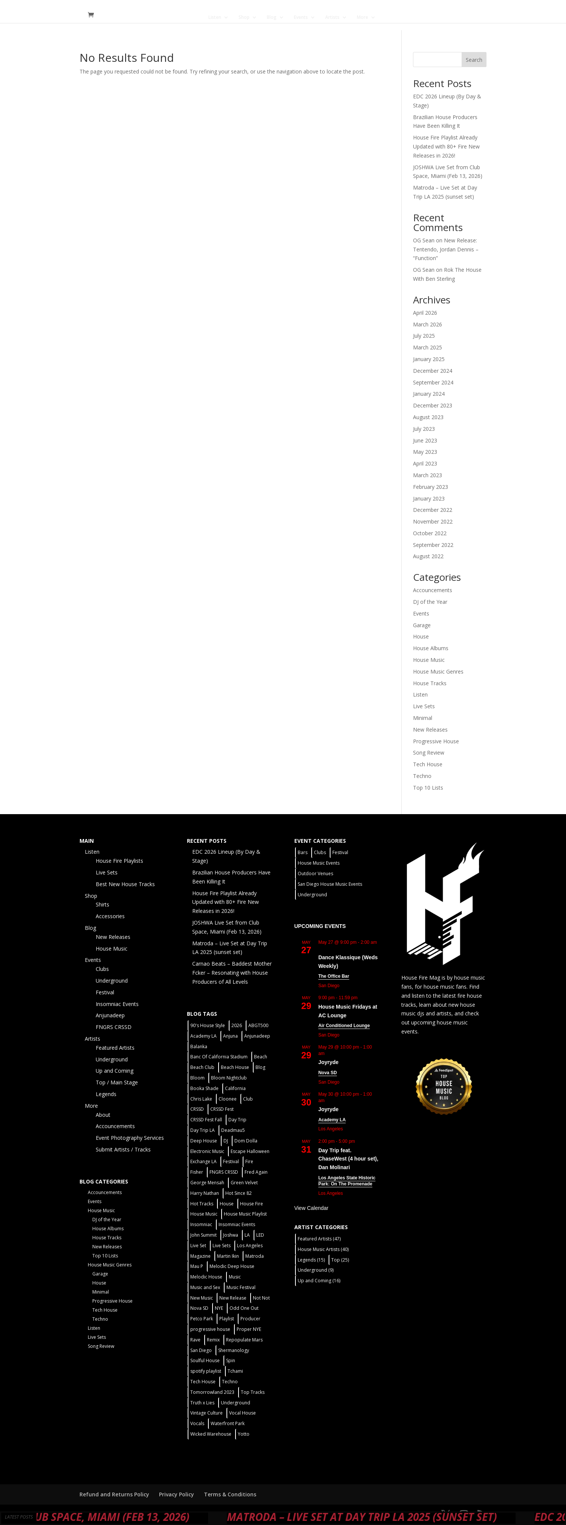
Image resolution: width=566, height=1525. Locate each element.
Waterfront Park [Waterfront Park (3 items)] (228, 1423)
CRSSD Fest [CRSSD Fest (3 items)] (222, 1109)
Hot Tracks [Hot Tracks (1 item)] (201, 1203)
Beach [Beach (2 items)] (260, 1056)
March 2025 (427, 347)
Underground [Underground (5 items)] (235, 1402)
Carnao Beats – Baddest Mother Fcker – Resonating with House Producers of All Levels (232, 972)
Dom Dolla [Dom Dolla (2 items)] (245, 1141)
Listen (214, 17)
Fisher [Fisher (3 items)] (196, 1172)
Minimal (422, 717)
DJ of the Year (430, 601)
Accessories (110, 916)
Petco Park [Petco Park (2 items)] (201, 1318)
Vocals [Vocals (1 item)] (197, 1423)
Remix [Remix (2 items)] (213, 1340)
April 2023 (425, 463)
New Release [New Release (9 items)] (232, 1298)
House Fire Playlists (119, 860)
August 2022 (428, 556)
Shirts (102, 904)
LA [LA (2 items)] (247, 1235)
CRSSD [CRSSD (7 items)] (197, 1109)
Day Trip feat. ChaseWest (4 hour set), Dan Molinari (348, 1158)
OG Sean (423, 240)
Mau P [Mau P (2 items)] (196, 1266)
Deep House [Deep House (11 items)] (203, 1141)
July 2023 (424, 428)
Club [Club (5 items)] (248, 1099)
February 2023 (430, 486)
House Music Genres (438, 671)
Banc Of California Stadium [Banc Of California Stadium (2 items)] (219, 1056)
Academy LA (332, 1119)
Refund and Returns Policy (114, 1494)
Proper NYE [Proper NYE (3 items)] (249, 1329)
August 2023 (428, 417)
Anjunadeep (110, 1015)
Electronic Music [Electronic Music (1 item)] (207, 1151)
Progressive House (436, 741)
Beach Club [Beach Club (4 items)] (202, 1067)
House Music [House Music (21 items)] (203, 1214)
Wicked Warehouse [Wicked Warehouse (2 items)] (210, 1434)
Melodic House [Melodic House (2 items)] (206, 1277)
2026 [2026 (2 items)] (236, 1025)
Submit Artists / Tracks (123, 1149)
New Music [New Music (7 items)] (201, 1298)
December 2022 (432, 509)
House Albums (430, 648)
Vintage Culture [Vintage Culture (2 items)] (206, 1413)
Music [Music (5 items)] (235, 1277)
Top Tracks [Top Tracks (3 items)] (253, 1392)
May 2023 (425, 451)
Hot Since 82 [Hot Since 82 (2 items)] (238, 1193)
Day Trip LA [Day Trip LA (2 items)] (202, 1130)
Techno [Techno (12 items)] (230, 1381)
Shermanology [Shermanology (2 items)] (233, 1350)
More (362, 17)
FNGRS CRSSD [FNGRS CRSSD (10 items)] (224, 1172)
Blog (272, 17)
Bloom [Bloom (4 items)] (197, 1078)
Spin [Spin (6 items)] (230, 1360)
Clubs (102, 968)
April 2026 (425, 312)
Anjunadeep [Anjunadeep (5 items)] (257, 1036)
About (103, 1114)
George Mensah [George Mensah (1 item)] (207, 1182)
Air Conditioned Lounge (344, 1025)
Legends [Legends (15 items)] (311, 1260)
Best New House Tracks (125, 884)
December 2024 (432, 370)
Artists (332, 17)
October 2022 (430, 533)
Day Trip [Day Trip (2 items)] (237, 1119)
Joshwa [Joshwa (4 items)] (230, 1235)
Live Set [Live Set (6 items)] (198, 1245)
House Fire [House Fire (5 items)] (251, 1203)
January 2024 (429, 393)
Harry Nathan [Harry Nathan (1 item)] (204, 1193)
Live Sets (424, 706)
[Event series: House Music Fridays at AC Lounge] (362, 997)
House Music (429, 659)
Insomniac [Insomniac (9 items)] (201, 1224)
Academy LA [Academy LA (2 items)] (203, 1036)
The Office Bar (333, 976)
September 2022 (433, 544)
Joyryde (328, 1062)
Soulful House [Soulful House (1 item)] (205, 1360)
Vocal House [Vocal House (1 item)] (242, 1413)
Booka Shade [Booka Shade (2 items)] (204, 1088)
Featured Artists (115, 1047)
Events (301, 17)
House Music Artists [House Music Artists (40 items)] (323, 1249)
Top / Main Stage (117, 1082)
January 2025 (429, 359)
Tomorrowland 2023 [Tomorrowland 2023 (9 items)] (212, 1392)
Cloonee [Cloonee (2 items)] (228, 1099)
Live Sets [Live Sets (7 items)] (222, 1245)
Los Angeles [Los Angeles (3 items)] (250, 1245)
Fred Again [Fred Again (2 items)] (256, 1172)
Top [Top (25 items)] (340, 1260)
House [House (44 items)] (227, 1203)
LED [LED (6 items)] (260, 1235)
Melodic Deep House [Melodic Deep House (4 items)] (232, 1266)
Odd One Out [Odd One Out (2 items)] (244, 1308)
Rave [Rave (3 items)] (195, 1340)
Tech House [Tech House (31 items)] (203, 1381)
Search (474, 59)
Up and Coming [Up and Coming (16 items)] (319, 1280)
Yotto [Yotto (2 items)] (243, 1434)
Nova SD (327, 1072)
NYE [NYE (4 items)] (219, 1308)
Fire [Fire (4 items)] (249, 1161)
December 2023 (432, 405)
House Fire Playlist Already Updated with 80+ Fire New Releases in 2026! (446, 146)
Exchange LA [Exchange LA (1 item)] (203, 1161)
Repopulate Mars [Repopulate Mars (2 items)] (244, 1340)
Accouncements (432, 590)
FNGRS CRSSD (114, 1026)
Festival (105, 992)
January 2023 (429, 498)
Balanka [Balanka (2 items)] (198, 1046)
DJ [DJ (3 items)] (225, 1141)
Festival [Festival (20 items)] (231, 1161)
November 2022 (433, 521)
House (421, 636)
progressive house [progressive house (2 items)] (210, 1329)
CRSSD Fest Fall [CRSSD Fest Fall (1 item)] (206, 1119)
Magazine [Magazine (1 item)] (200, 1256)
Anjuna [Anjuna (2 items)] (230, 1036)
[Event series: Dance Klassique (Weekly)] (321, 948)
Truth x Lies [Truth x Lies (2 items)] (202, 1402)
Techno (422, 775)
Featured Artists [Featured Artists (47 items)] (319, 1239)
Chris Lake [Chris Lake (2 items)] (201, 1099)
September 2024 (433, 382)
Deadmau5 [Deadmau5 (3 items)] (233, 1130)
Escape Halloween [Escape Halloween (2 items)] (250, 1151)
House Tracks (430, 683)
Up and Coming (114, 1070)
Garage (422, 625)
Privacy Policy (176, 1494)
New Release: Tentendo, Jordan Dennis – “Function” (446, 249)
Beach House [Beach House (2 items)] (235, 1067)
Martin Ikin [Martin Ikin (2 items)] (228, 1256)
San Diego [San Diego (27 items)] (201, 1350)
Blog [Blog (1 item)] (260, 1067)
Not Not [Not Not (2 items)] (261, 1298)
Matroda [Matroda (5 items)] (254, 1256)
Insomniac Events (117, 1003)
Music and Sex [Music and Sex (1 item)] (205, 1287)
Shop (244, 17)
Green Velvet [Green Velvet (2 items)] (244, 1182)
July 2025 (424, 335)
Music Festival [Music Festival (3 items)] (240, 1287)
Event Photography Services (130, 1137)
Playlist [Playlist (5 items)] (226, 1318)
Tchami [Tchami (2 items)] (235, 1371)
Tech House (427, 764)
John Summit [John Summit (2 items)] (203, 1235)
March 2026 (427, 324)
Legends (106, 1094)
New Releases (430, 729)
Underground (112, 980)
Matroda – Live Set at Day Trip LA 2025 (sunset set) (406, 1517)
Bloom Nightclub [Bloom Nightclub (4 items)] (229, 1078)
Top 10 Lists (428, 787)
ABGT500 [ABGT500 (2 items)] (258, 1025)
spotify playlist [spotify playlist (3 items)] (205, 1371)
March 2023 (427, 475)
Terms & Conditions (230, 1494)
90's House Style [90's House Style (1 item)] (207, 1025)
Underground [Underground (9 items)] (315, 1270)
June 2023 (425, 440)
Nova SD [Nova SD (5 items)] (199, 1308)
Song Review (428, 752)
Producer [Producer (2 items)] (250, 1318)
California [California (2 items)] (235, 1088)
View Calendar (311, 1208)
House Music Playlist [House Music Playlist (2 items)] (245, 1214)
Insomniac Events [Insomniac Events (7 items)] (237, 1224)
